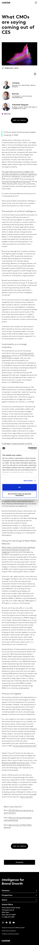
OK (19, 487)
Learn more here (26, 797)
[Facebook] (6, 923)
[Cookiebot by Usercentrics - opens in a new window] (28, 448)
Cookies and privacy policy (10, 934)
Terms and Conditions (9, 931)
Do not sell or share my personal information (19, 494)
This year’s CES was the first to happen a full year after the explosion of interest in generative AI (19, 174)
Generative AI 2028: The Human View (15, 763)
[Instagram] (3, 923)
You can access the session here (24, 746)
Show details (28, 480)
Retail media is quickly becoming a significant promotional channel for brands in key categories (18, 550)
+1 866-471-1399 (8, 917)
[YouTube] (10, 923)
